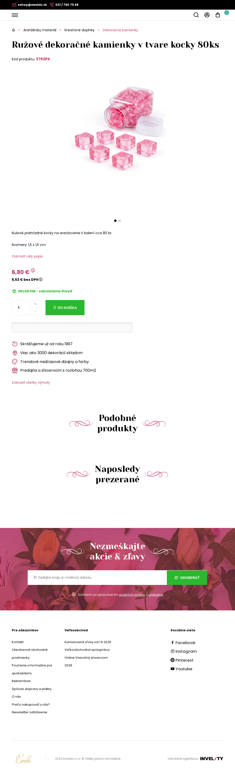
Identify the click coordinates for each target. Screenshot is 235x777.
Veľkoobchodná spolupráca (87, 649)
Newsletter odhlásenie (29, 712)
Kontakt (18, 642)
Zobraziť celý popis (27, 256)
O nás (16, 696)
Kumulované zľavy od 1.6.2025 (88, 642)
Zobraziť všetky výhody (31, 382)
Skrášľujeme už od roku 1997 (42, 344)
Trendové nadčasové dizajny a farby (50, 362)
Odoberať (187, 578)
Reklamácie (21, 681)
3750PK (43, 59)
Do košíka (67, 308)
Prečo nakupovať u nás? (31, 704)
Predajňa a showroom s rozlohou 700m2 (54, 371)
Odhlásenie (154, 595)
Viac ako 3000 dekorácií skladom (47, 353)
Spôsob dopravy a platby (32, 689)
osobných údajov (132, 595)
